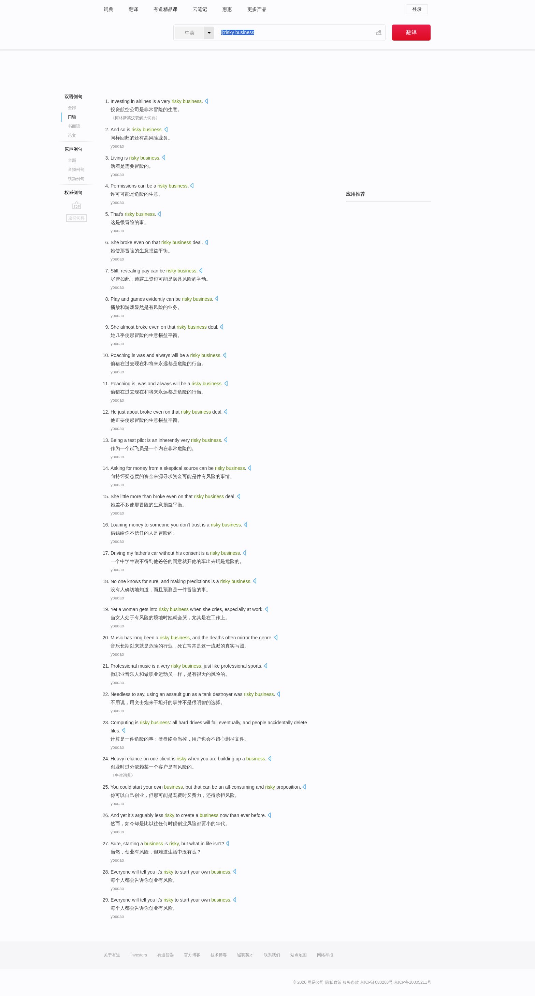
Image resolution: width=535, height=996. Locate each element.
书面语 (74, 126)
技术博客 (219, 955)
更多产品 (256, 9)
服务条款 (351, 982)
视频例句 (76, 178)
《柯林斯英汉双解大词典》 (135, 118)
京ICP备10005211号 (412, 982)
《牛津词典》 (123, 775)
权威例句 (73, 192)
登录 (417, 9)
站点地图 (298, 955)
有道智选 (165, 955)
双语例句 (73, 96)
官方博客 (192, 955)
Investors (138, 955)
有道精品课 (165, 9)
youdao (117, 146)
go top (76, 205)
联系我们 (272, 955)
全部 (72, 107)
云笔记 (200, 9)
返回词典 (76, 217)
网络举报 (325, 955)
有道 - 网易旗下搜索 (132, 32)
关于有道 (112, 955)
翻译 (133, 9)
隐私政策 (333, 982)
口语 (72, 117)
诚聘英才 (245, 955)
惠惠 (227, 9)
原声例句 (73, 149)
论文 (72, 135)
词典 (108, 9)
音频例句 (76, 169)
